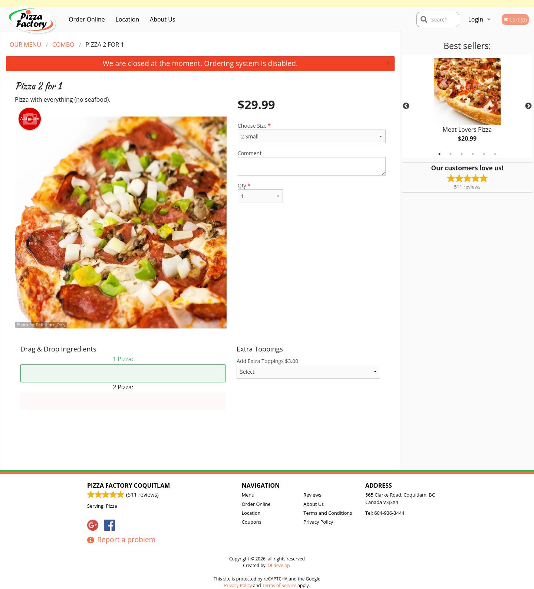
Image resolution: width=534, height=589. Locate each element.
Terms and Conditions (327, 513)
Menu (248, 494)
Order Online (87, 19)
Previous (406, 106)
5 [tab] (484, 154)
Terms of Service (279, 585)
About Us (162, 19)
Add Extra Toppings (308, 368)
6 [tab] (495, 154)
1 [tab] (439, 154)
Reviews (312, 494)
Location (127, 19)
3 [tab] (461, 154)
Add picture (29, 119)
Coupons (251, 521)
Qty (260, 192)
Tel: (385, 513)
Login (475, 19)
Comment (312, 163)
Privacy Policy (318, 521)
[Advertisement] (200, 445)
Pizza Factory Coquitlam (128, 485)
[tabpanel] (467, 106)
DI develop (279, 565)
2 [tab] (450, 154)
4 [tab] (473, 154)
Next (528, 106)
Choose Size (312, 132)
